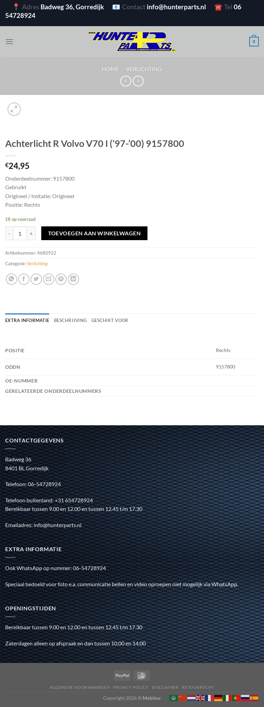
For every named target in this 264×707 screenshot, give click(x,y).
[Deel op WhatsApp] (11, 279)
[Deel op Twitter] (36, 279)
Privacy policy (131, 687)
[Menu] (9, 41)
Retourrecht (198, 687)
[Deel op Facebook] (24, 279)
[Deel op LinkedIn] (73, 279)
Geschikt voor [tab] (109, 320)
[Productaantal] (20, 233)
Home (110, 69)
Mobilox (152, 698)
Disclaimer (165, 687)
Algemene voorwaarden (80, 687)
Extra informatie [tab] (27, 320)
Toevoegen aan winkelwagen (94, 233)
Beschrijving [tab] (70, 320)
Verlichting (144, 69)
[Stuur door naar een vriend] (48, 279)
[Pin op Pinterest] (61, 279)
